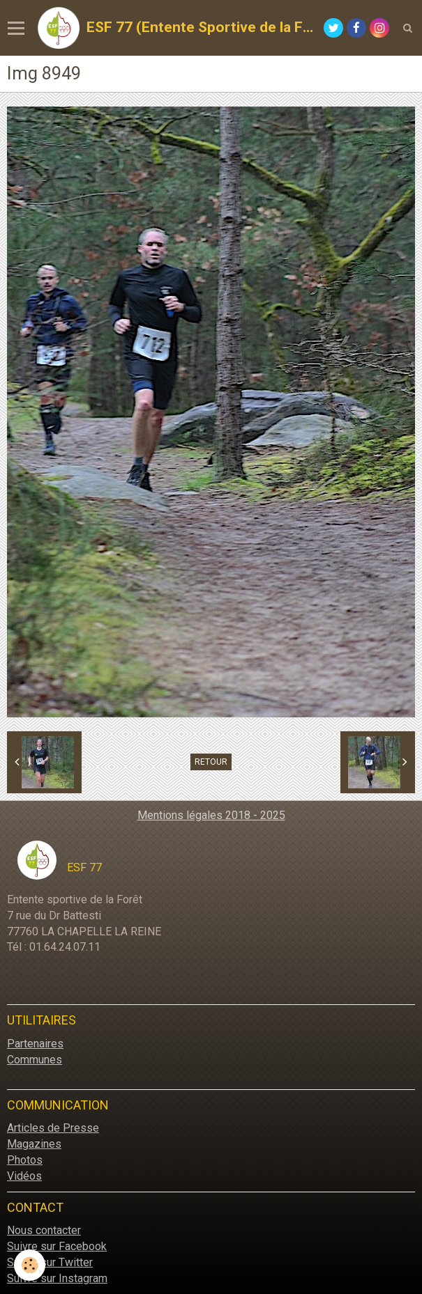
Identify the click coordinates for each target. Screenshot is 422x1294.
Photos (25, 1160)
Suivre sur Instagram (57, 1278)
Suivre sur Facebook (57, 1246)
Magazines (34, 1144)
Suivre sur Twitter (50, 1262)
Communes (34, 1059)
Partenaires (35, 1043)
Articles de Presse (53, 1128)
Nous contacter (44, 1230)
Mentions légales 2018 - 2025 (211, 815)
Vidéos (24, 1176)
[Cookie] (29, 1265)
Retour (211, 762)
